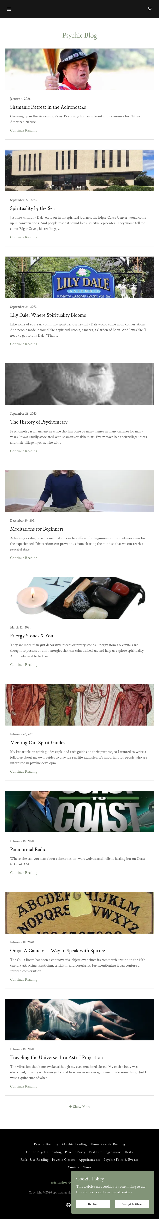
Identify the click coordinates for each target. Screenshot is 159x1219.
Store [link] (87, 1167)
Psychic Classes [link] (63, 1160)
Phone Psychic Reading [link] (107, 1144)
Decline (93, 1204)
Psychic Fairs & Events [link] (121, 1160)
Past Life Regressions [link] (105, 1152)
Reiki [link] (129, 1152)
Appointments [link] (89, 1160)
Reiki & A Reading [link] (34, 1160)
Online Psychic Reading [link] (44, 1152)
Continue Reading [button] (23, 130)
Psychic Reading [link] (46, 1144)
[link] (150, 9)
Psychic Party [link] (75, 1152)
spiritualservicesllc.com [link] (68, 1182)
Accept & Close (132, 1204)
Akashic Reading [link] (74, 1144)
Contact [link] (74, 1167)
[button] (9, 9)
